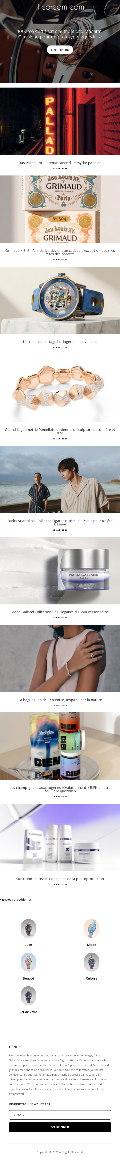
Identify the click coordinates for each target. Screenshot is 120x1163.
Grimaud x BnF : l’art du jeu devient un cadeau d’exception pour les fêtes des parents (60, 252)
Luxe (28, 944)
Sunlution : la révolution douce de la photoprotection (60, 878)
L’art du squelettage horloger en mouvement (60, 341)
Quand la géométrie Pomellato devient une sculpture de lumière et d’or (60, 431)
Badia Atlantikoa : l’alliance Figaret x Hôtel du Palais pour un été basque (60, 522)
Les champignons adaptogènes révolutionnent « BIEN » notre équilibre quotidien (60, 789)
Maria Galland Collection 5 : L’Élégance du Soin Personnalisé (60, 612)
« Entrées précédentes (16, 899)
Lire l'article (60, 56)
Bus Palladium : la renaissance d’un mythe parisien (60, 162)
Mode (91, 944)
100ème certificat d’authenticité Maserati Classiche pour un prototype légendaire (60, 40)
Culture (91, 978)
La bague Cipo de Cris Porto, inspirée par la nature (60, 699)
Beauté (28, 978)
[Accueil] (60, 12)
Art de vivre (28, 1012)
